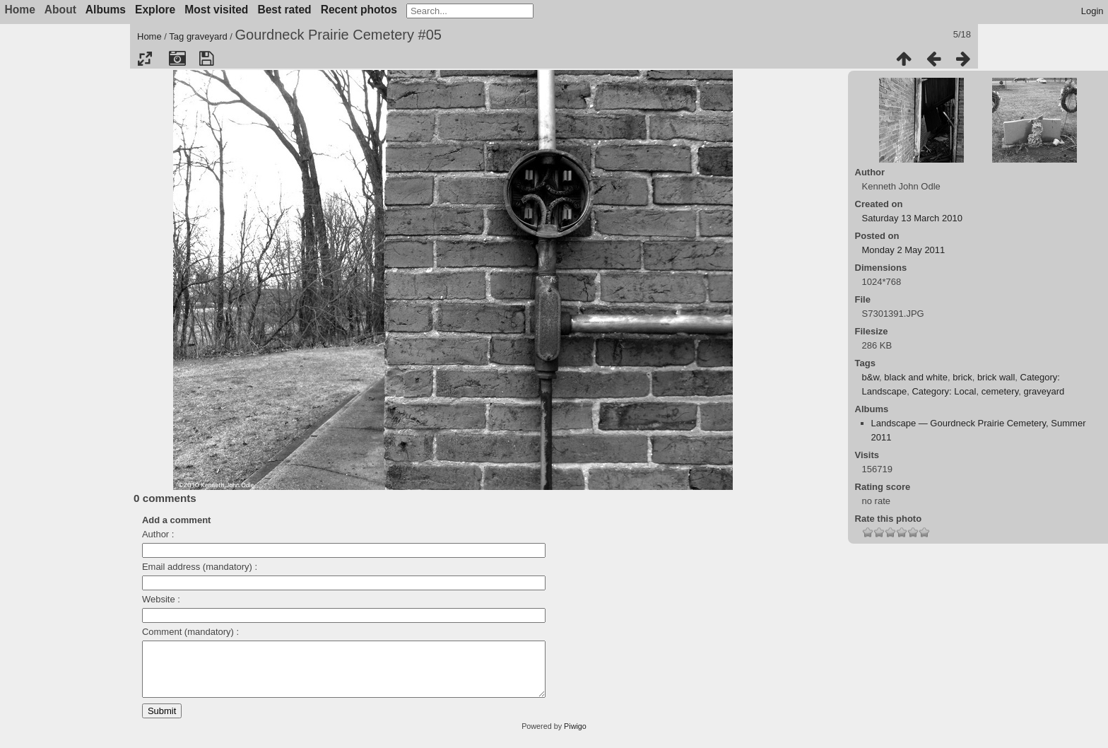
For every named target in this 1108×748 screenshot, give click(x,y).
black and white (916, 377)
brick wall (996, 377)
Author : (158, 534)
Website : (161, 599)
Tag (176, 36)
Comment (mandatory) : (190, 631)
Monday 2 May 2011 (903, 250)
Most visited (216, 10)
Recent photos (359, 10)
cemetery (1000, 391)
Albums (106, 10)
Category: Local (944, 391)
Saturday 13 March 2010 (912, 218)
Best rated (284, 10)
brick (962, 377)
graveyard (207, 36)
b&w (871, 377)
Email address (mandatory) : (199, 566)
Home (149, 36)
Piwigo (575, 736)
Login (1092, 11)
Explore (155, 10)
